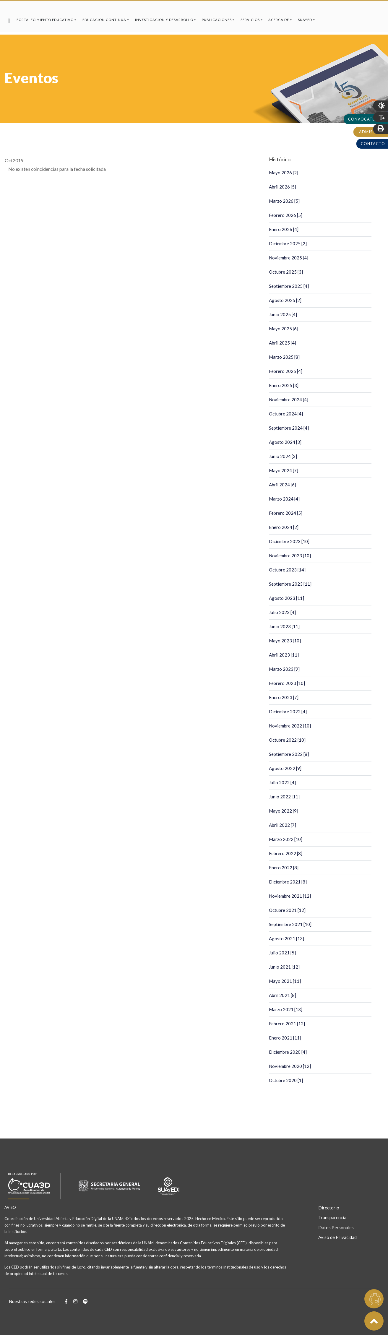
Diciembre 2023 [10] (289, 541)
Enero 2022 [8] (283, 867)
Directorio (328, 1207)
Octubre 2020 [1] (286, 1080)
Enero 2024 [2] (283, 527)
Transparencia (332, 1217)
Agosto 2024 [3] (285, 442)
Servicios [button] (250, 20)
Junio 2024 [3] (283, 456)
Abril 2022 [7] (282, 825)
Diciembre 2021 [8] (288, 881)
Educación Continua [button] (104, 20)
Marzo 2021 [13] (285, 1009)
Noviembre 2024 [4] (288, 399)
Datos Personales (335, 1227)
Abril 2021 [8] (282, 995)
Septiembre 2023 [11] (290, 584)
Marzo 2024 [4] (284, 498)
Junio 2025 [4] (283, 314)
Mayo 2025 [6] (283, 328)
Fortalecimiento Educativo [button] (45, 20)
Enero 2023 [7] (283, 697)
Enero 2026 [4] (283, 229)
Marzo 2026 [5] (284, 201)
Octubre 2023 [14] (287, 569)
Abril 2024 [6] (282, 484)
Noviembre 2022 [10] (290, 725)
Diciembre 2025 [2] (288, 243)
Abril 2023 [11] (284, 654)
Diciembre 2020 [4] (288, 1052)
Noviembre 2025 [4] (288, 257)
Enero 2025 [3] (283, 385)
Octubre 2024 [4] (286, 413)
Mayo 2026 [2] (283, 172)
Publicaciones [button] (217, 20)
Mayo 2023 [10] (285, 640)
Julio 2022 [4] (282, 782)
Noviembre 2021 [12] (290, 896)
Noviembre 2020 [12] (290, 1066)
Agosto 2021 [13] (286, 938)
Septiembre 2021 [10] (290, 924)
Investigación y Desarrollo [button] (164, 20)
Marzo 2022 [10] (285, 839)
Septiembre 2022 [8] (289, 754)
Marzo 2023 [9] (284, 669)
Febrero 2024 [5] (285, 513)
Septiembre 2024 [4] (289, 428)
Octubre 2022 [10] (287, 740)
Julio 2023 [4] (282, 612)
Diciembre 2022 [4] (288, 711)
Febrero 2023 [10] (287, 683)
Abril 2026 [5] (282, 186)
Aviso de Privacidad (335, 1237)
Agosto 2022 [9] (285, 768)
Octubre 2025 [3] (286, 272)
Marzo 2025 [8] (284, 357)
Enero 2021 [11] (285, 1037)
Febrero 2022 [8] (285, 853)
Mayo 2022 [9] (283, 810)
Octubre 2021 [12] (287, 910)
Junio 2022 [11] (284, 796)
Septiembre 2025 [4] (289, 286)
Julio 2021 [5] (282, 952)
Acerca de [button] (278, 20)
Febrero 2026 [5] (285, 215)
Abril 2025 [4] (282, 342)
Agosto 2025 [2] (285, 300)
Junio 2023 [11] (284, 626)
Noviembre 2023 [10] (290, 555)
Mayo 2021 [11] (285, 981)
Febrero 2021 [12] (287, 1023)
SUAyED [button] (305, 20)
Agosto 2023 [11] (286, 598)
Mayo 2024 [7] (283, 470)
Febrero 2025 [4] (285, 371)
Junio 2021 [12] (284, 966)
